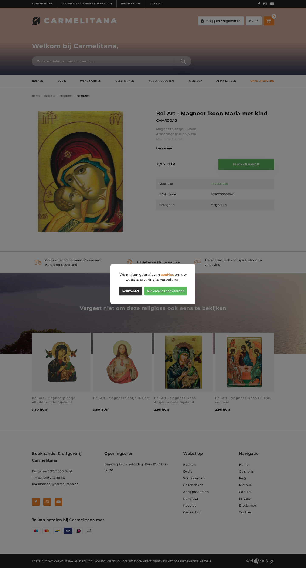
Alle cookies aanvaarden (166, 291)
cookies (167, 275)
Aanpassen (130, 291)
